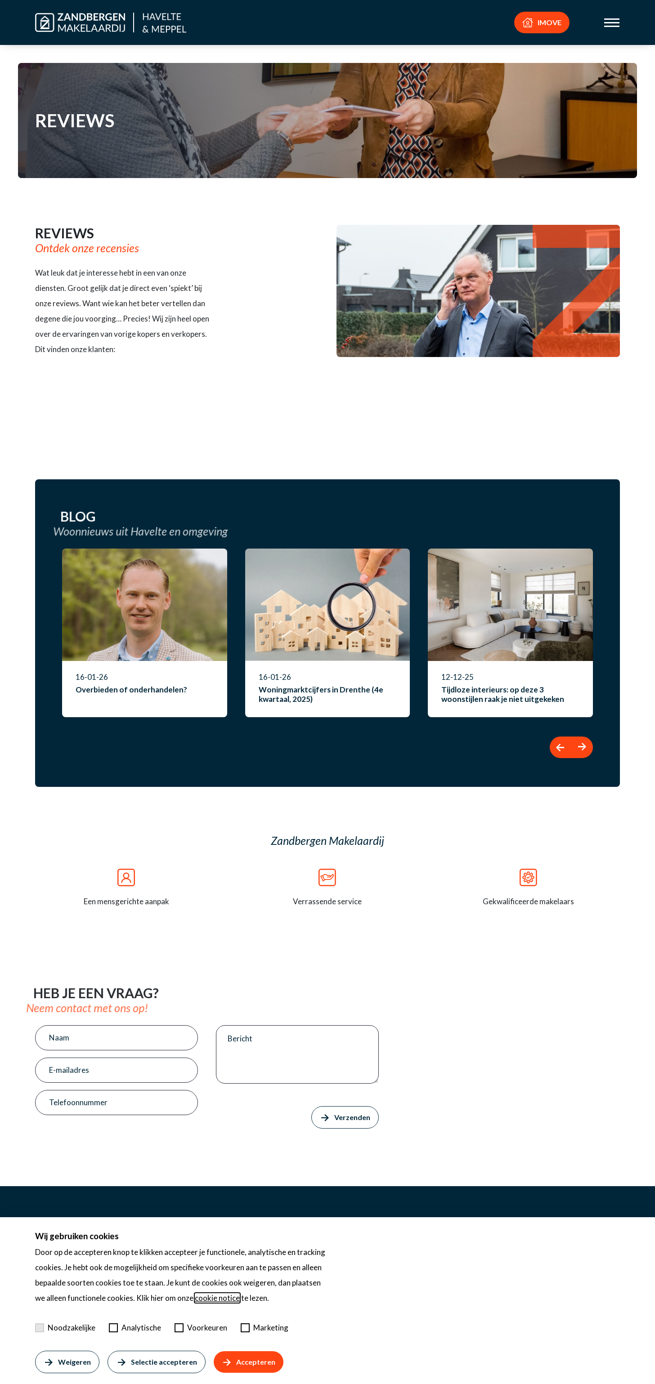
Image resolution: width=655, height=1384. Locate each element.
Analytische (135, 1327)
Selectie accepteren (156, 1362)
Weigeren (67, 1362)
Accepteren (248, 1362)
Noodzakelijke (65, 1327)
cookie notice (217, 1298)
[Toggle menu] (612, 22)
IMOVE (541, 22)
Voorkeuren (201, 1327)
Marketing (264, 1327)
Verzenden (345, 1117)
